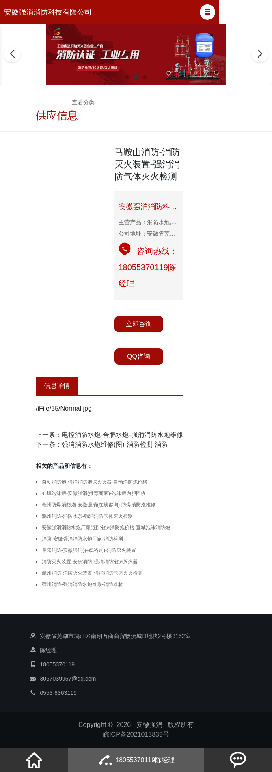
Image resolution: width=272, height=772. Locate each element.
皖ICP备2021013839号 (136, 734)
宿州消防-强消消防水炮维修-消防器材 (82, 584)
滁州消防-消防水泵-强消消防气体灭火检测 (87, 516)
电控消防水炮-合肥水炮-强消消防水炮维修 (122, 434)
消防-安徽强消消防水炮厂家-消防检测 (82, 539)
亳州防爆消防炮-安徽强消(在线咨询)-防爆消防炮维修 (98, 505)
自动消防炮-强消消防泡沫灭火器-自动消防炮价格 (94, 482)
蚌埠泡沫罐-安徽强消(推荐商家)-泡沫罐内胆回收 (94, 493)
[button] (207, 12)
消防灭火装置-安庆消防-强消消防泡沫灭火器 (90, 561)
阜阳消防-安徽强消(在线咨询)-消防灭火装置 (89, 550)
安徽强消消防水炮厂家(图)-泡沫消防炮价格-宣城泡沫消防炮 (106, 527)
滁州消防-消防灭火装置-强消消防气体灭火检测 (92, 573)
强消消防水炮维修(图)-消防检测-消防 (115, 444)
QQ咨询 (138, 356)
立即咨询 (139, 323)
